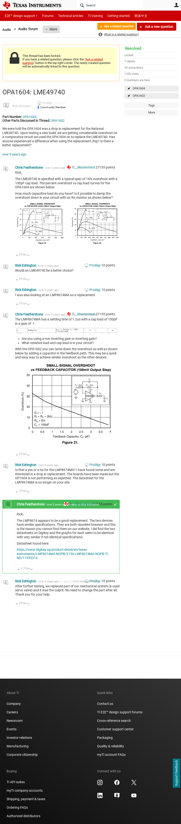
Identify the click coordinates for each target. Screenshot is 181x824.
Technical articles (66, 15)
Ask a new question (158, 27)
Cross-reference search (114, 721)
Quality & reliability (110, 746)
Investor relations (19, 738)
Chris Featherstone (29, 167)
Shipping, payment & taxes (26, 799)
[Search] (110, 5)
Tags (151, 105)
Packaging (105, 738)
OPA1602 (139, 95)
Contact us (105, 704)
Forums (44, 15)
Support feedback (176, 773)
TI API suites (16, 782)
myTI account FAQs (111, 755)
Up (17, 256)
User (176, 5)
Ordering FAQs (17, 807)
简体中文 (131, 15)
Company (14, 704)
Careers (12, 712)
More (54, 29)
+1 (115, 504)
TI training (89, 15)
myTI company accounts (25, 790)
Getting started (110, 15)
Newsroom (15, 721)
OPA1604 (139, 88)
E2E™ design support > (19, 15)
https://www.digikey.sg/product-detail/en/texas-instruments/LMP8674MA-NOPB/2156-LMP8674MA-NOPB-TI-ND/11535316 (63, 554)
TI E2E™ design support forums (119, 712)
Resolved (133, 48)
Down (28, 256)
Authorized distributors (23, 816)
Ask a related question (116, 27)
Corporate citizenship (22, 755)
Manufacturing (18, 746)
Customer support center (115, 729)
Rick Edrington (21, 106)
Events (11, 729)
